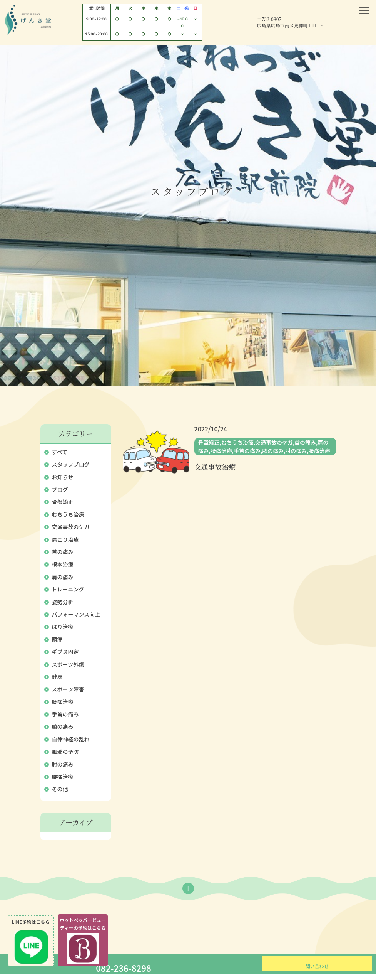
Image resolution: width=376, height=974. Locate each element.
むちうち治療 (68, 514)
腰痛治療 (63, 702)
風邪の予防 (65, 751)
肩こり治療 (65, 539)
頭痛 (57, 639)
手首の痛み (65, 714)
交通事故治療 (215, 467)
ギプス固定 (65, 652)
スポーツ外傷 (68, 664)
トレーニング (68, 589)
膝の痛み (63, 726)
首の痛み (63, 552)
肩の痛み (63, 577)
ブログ (60, 489)
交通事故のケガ (71, 527)
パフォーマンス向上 (76, 614)
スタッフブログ (71, 464)
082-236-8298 (123, 967)
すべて (59, 452)
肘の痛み (63, 764)
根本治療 (63, 564)
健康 (57, 677)
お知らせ (63, 477)
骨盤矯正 (63, 502)
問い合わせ (316, 966)
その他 (60, 789)
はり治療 (63, 626)
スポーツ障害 (68, 689)
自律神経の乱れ (71, 739)
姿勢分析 (63, 602)
